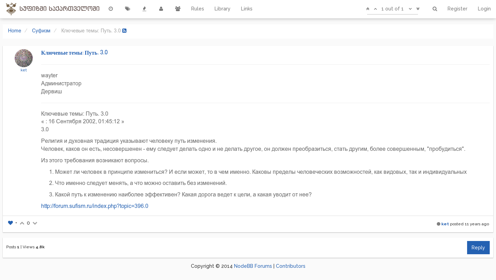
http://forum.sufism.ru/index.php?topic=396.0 (94, 206)
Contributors (290, 266)
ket (24, 70)
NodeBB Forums (253, 266)
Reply (478, 247)
